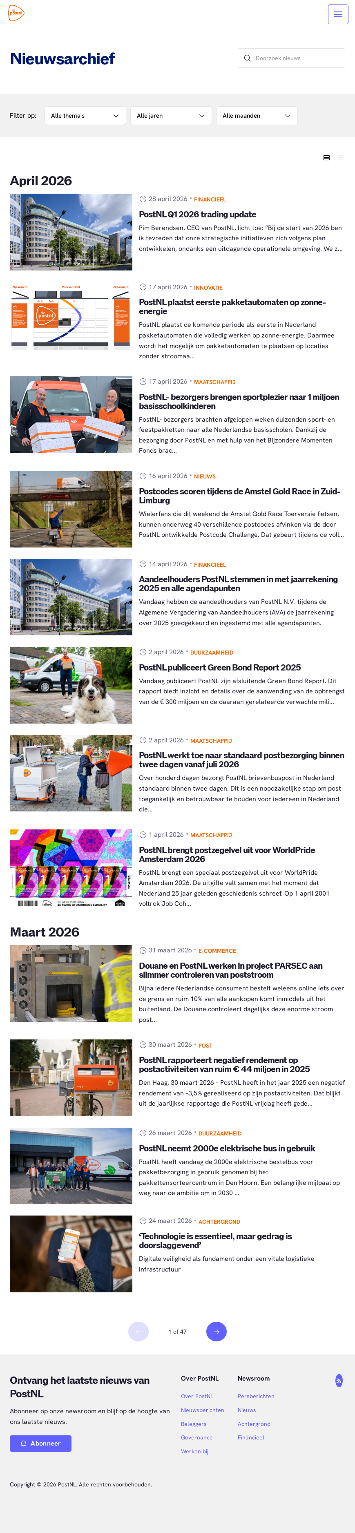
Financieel (210, 199)
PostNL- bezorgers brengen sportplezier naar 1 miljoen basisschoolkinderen (239, 402)
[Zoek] (247, 58)
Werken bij (194, 1451)
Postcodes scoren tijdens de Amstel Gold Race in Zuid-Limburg (239, 496)
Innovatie (208, 287)
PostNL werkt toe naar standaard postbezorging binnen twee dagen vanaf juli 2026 (241, 760)
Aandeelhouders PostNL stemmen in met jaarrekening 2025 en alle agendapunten (238, 584)
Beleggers (194, 1424)
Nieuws (205, 476)
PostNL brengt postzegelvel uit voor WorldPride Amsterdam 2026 (227, 855)
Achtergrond (219, 1221)
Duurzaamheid (211, 652)
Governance (197, 1437)
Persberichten (256, 1396)
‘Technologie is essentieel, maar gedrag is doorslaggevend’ (215, 1241)
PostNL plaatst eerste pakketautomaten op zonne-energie (232, 307)
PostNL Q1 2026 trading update (197, 214)
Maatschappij (215, 382)
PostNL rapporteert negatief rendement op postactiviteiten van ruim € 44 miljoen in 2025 (224, 1065)
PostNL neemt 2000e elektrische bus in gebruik (227, 1148)
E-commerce (217, 950)
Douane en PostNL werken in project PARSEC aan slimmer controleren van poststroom (230, 971)
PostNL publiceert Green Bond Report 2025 (220, 667)
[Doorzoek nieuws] (291, 58)
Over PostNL (197, 1396)
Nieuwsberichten (202, 1410)
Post (205, 1045)
